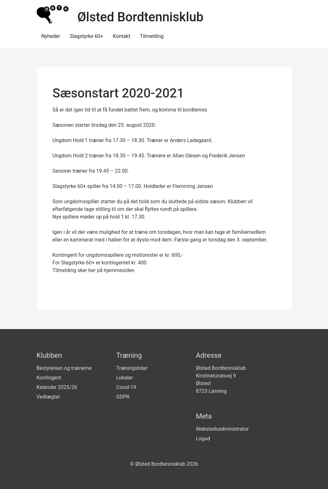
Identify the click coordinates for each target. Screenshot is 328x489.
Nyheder (50, 36)
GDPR (122, 397)
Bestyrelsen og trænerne (64, 368)
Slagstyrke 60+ (86, 36)
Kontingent (49, 378)
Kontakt (121, 36)
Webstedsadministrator (222, 429)
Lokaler (124, 378)
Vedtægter (48, 397)
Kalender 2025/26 (57, 387)
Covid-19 (126, 387)
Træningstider (132, 368)
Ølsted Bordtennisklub (140, 17)
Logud (203, 438)
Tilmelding (152, 36)
